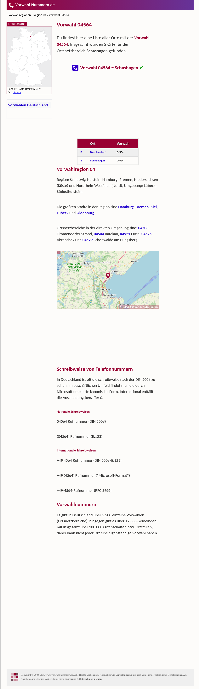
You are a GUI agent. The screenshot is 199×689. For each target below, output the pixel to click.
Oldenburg (85, 212)
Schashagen (97, 160)
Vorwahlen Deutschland (28, 105)
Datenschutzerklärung (90, 678)
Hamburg (126, 206)
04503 (143, 227)
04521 (125, 233)
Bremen (142, 206)
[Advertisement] (108, 107)
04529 (87, 239)
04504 (99, 233)
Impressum (70, 678)
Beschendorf (97, 152)
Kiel (154, 206)
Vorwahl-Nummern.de (32, 4)
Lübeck (62, 212)
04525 (146, 233)
